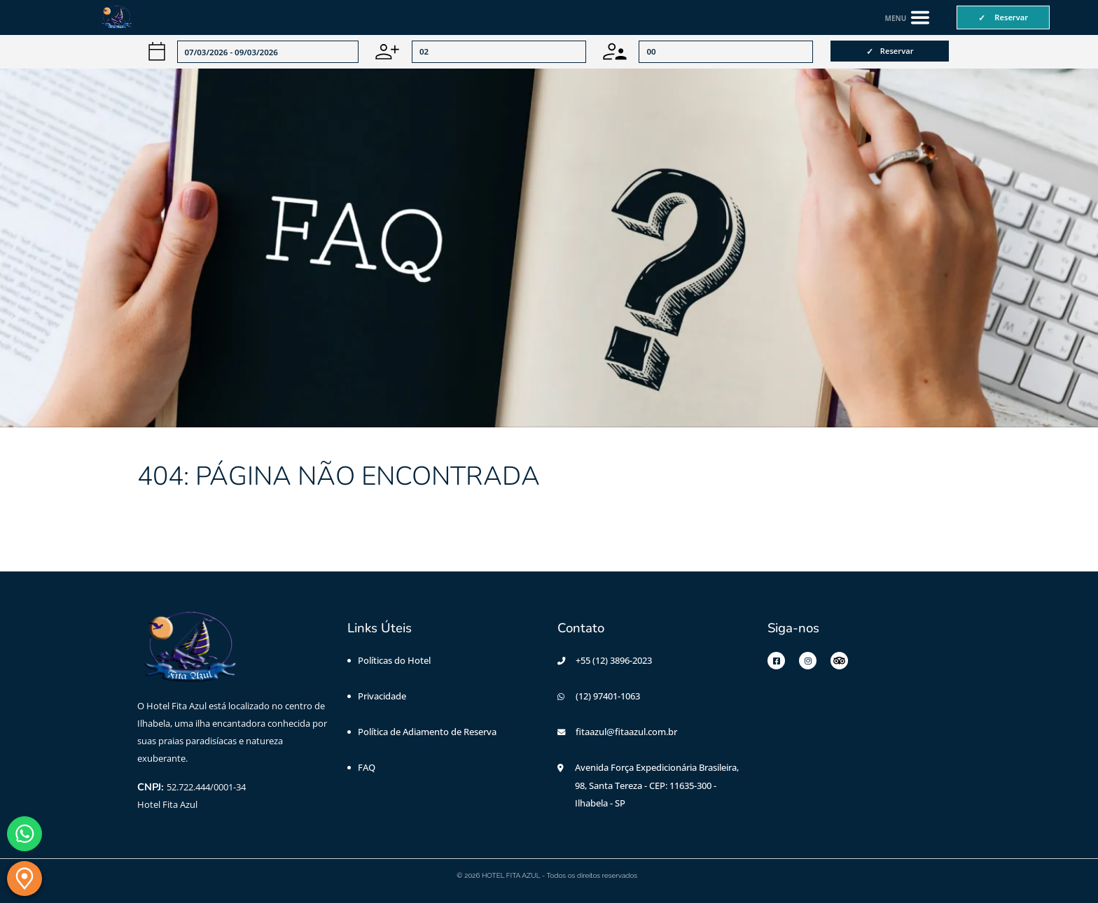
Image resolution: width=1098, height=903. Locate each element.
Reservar (897, 50)
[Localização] (24, 878)
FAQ (366, 767)
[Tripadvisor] (839, 660)
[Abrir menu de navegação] (908, 17)
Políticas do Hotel (394, 660)
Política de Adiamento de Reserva (427, 731)
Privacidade (382, 696)
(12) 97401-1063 (608, 696)
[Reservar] (1003, 17)
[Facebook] (776, 660)
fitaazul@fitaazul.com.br (626, 731)
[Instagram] (807, 660)
